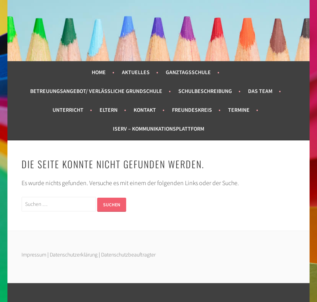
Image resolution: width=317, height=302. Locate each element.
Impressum (34, 254)
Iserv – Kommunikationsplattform (158, 128)
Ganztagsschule (188, 72)
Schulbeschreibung (205, 91)
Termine (239, 109)
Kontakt (145, 109)
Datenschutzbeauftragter (128, 254)
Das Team (260, 91)
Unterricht (68, 109)
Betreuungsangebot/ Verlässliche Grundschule (96, 91)
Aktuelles (136, 72)
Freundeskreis (192, 109)
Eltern (109, 109)
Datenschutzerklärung (74, 254)
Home (99, 72)
